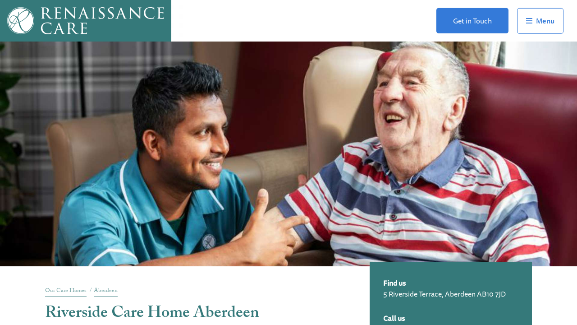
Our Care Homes (66, 291)
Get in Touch (472, 21)
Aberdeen (106, 291)
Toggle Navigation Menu (540, 20)
